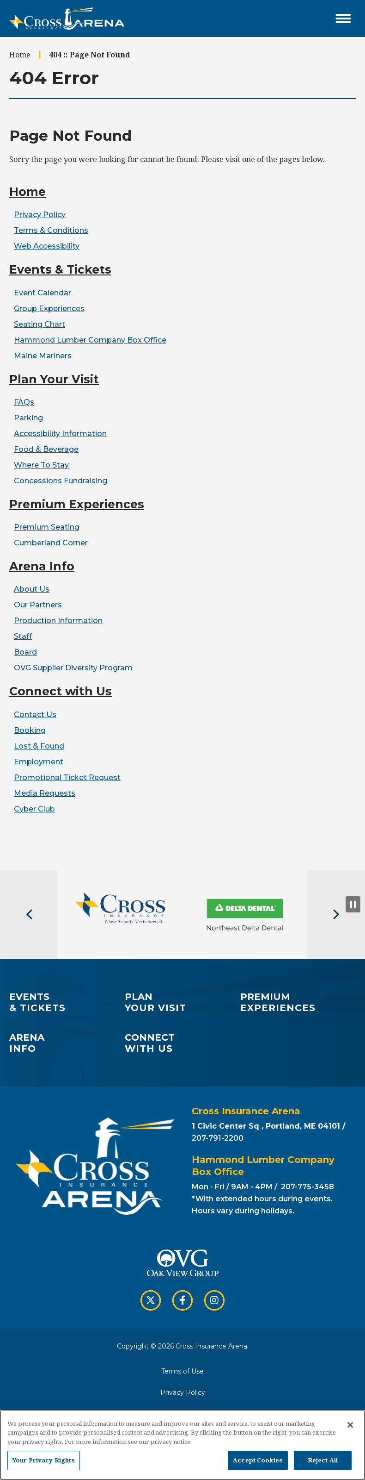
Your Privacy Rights (43, 1460)
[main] (182, 453)
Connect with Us (60, 691)
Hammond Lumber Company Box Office (90, 340)
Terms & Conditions (51, 230)
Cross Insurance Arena (67, 18)
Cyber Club (34, 809)
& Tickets (65, 1002)
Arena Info (41, 566)
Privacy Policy (40, 214)
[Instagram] (214, 1300)
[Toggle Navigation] (343, 18)
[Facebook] (182, 1300)
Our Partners (38, 604)
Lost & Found (39, 746)
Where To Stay (41, 465)
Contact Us (35, 714)
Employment (38, 761)
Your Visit (181, 1002)
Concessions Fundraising (60, 480)
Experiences (296, 1002)
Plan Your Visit (54, 379)
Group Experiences (49, 308)
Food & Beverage (46, 449)
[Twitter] (150, 1300)
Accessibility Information (60, 433)
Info (65, 1043)
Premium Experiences (76, 504)
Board (25, 652)
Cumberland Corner (51, 542)
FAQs (24, 402)
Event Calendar (42, 292)
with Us (182, 1043)
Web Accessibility (46, 246)
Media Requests (44, 793)
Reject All (323, 1460)
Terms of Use (182, 1371)
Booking (30, 730)
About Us (31, 589)
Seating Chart (39, 324)
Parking (28, 417)
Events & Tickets (60, 269)
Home (19, 55)
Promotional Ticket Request (67, 777)
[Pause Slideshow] (353, 904)
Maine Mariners (43, 355)
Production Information (58, 620)
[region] (182, 1445)
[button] (29, 914)
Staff (23, 636)
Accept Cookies (258, 1460)
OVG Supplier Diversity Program (73, 667)
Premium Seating (46, 527)
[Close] (350, 1425)
